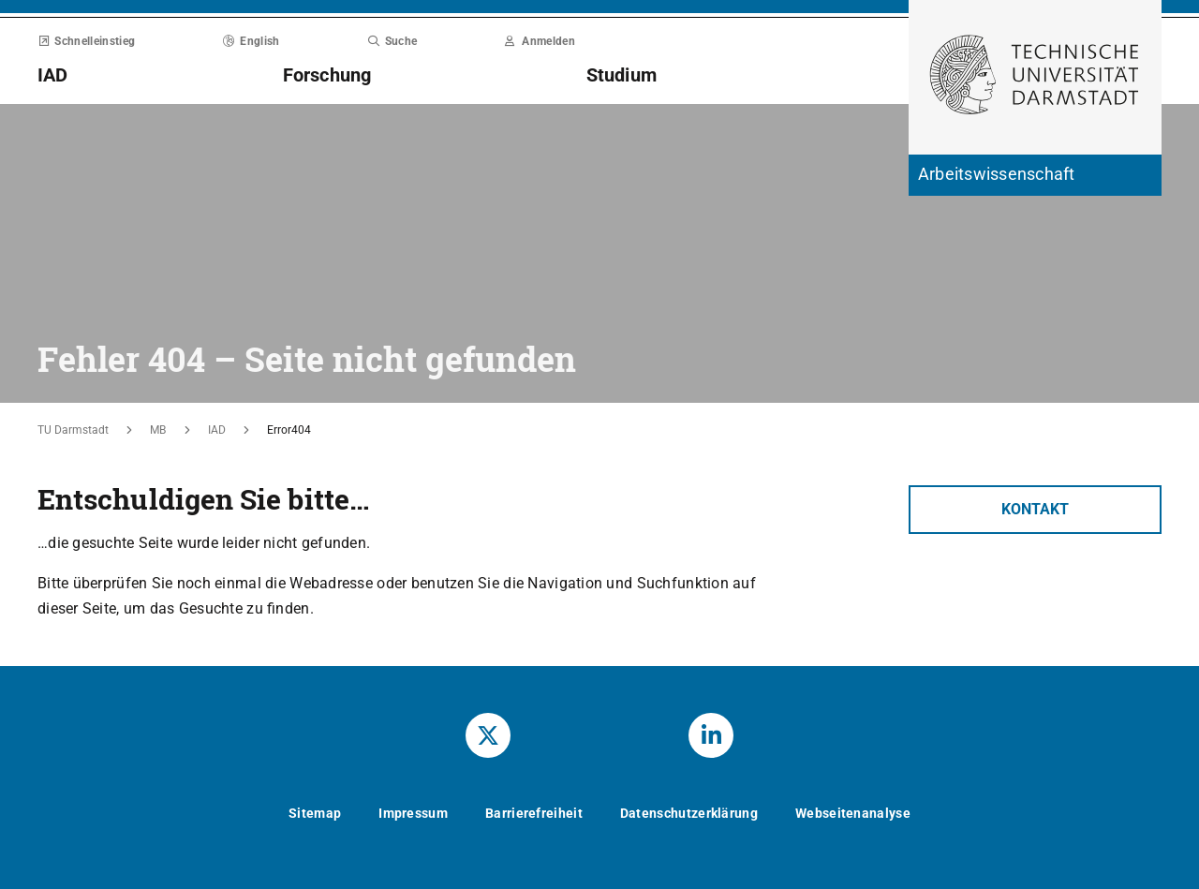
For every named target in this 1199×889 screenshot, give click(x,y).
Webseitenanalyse (852, 813)
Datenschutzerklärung (689, 813)
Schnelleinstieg (86, 41)
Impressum (413, 813)
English (251, 41)
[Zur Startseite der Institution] (1035, 175)
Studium (622, 75)
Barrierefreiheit (534, 813)
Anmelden (540, 41)
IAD (52, 75)
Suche (392, 41)
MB (158, 430)
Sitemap (315, 813)
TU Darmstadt (73, 430)
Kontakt (1035, 509)
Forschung (327, 75)
